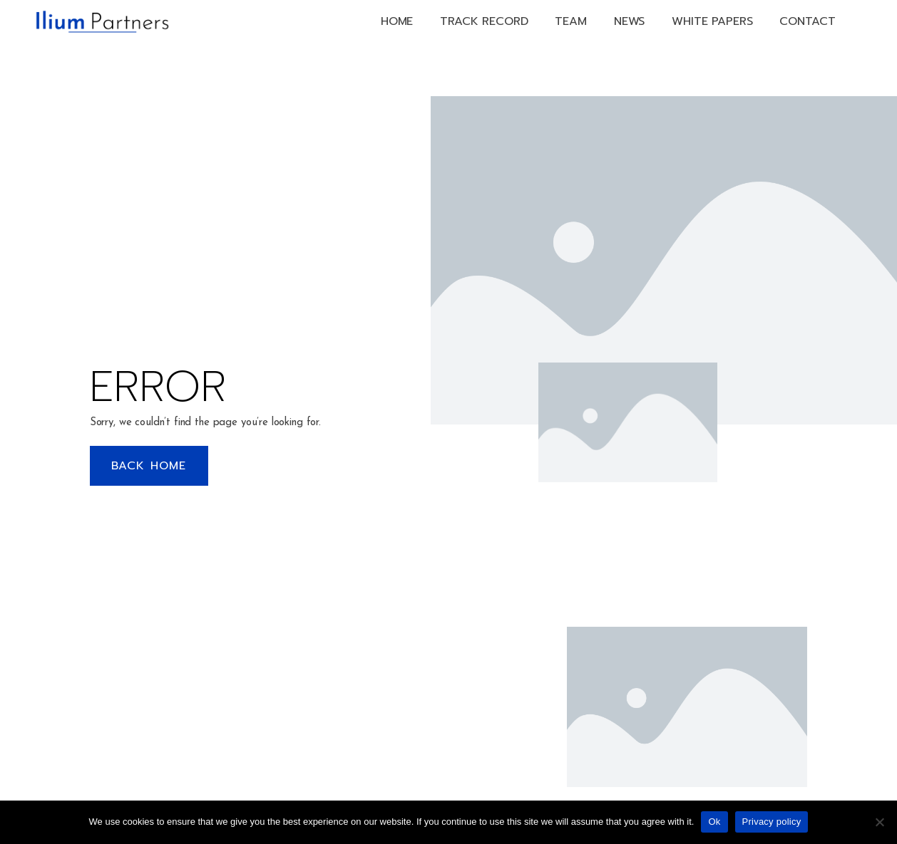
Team (570, 21)
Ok (714, 821)
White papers (712, 21)
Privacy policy (771, 821)
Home (397, 21)
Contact (807, 21)
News (629, 21)
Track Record (484, 21)
